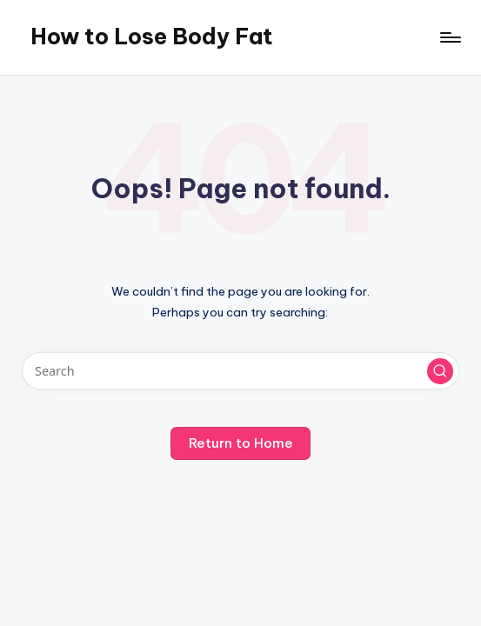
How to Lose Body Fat (151, 36)
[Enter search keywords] (240, 371)
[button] (440, 371)
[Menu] (449, 37)
